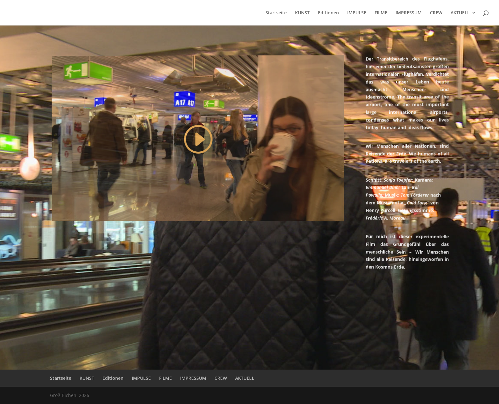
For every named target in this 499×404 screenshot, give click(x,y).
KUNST (302, 13)
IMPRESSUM (409, 13)
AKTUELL (460, 13)
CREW (436, 13)
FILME (381, 13)
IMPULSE (356, 13)
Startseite (276, 13)
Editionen (328, 13)
